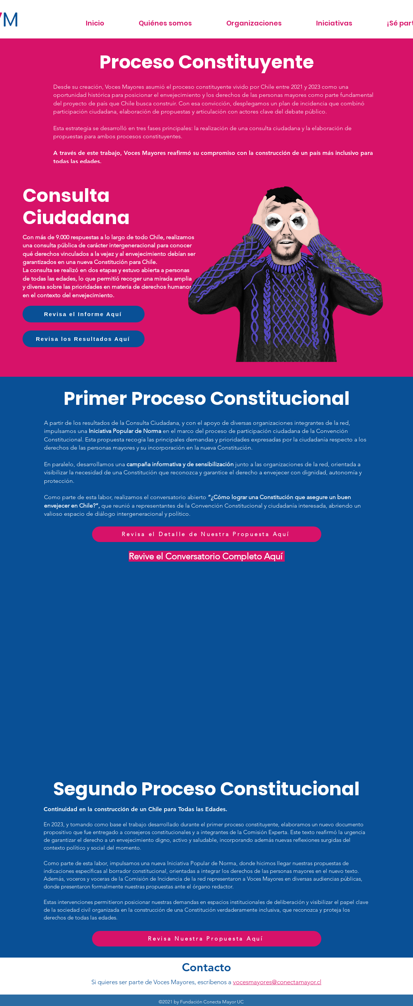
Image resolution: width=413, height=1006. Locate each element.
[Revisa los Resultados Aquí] (84, 339)
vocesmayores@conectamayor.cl (277, 982)
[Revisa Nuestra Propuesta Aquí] (206, 938)
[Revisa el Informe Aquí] (84, 314)
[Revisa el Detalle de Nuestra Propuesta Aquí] (206, 534)
